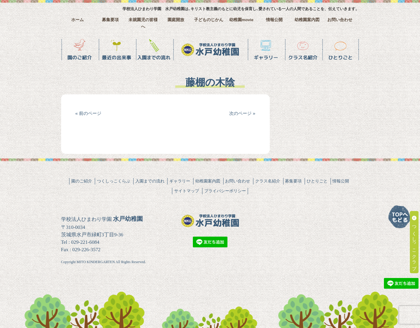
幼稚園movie (241, 20)
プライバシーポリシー (225, 190)
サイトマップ (186, 190)
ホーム (77, 20)
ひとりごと (317, 181)
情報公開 (274, 20)
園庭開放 (176, 20)
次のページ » (242, 113)
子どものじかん (208, 20)
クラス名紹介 (267, 181)
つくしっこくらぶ (113, 181)
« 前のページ (88, 113)
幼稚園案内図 (307, 20)
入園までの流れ (150, 181)
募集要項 (110, 20)
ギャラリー (179, 181)
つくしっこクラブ (414, 242)
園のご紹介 (81, 181)
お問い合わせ (339, 20)
